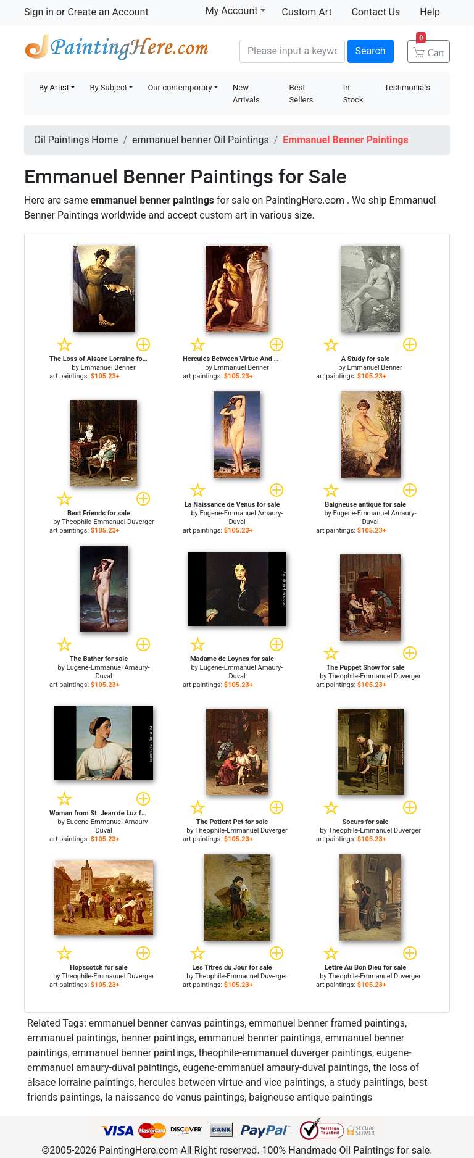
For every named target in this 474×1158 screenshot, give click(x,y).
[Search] (292, 51)
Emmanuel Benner (107, 368)
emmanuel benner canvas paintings (166, 1023)
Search (371, 51)
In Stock (353, 93)
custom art (223, 215)
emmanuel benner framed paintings (327, 1023)
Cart (430, 48)
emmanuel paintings (72, 1038)
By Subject (108, 87)
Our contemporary (180, 87)
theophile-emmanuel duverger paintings (285, 1053)
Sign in (39, 12)
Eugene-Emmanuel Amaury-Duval (241, 517)
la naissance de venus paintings (174, 1097)
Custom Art (307, 12)
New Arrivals (246, 93)
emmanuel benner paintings (260, 1038)
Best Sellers (301, 93)
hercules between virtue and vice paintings (232, 1082)
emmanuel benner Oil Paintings (200, 140)
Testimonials (407, 87)
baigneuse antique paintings (310, 1097)
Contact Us (376, 12)
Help (430, 12)
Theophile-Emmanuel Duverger (108, 522)
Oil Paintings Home (76, 140)
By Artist (54, 87)
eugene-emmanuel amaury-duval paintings (275, 1067)
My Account (235, 10)
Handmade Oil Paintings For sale (116, 50)
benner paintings (157, 1038)
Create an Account (107, 12)
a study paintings (366, 1082)
